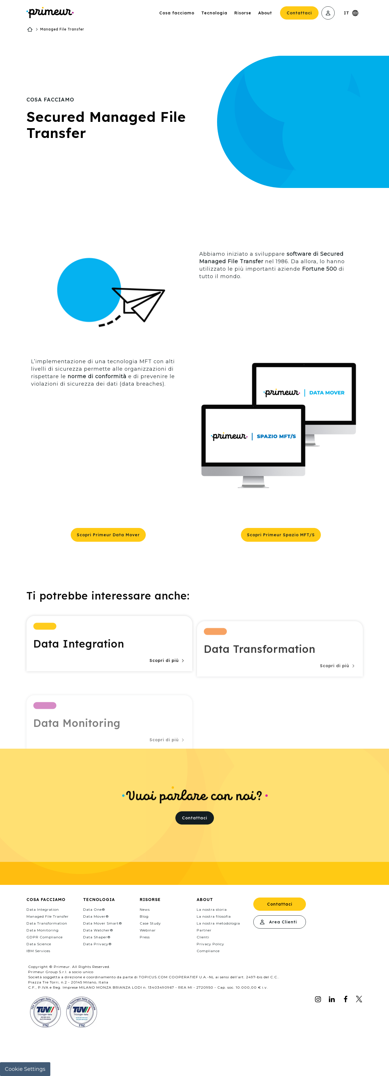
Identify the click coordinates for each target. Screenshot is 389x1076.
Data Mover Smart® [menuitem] (102, 923)
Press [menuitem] (145, 937)
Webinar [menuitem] (148, 930)
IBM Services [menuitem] (38, 951)
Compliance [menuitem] (208, 951)
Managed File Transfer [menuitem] (47, 916)
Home (29, 29)
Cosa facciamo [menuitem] (46, 900)
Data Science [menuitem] (38, 944)
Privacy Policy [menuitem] (210, 944)
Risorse (242, 13)
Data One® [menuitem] (94, 909)
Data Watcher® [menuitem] (98, 930)
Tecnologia (214, 13)
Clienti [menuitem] (203, 937)
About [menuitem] (205, 900)
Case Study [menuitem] (150, 923)
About (265, 13)
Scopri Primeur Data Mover (108, 534)
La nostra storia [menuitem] (212, 909)
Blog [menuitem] (144, 916)
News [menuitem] (145, 909)
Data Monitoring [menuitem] (42, 930)
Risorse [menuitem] (150, 900)
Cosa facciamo (176, 13)
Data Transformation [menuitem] (46, 923)
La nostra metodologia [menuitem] (218, 923)
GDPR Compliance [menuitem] (44, 937)
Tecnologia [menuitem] (99, 900)
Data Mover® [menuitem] (96, 916)
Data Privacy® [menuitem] (97, 944)
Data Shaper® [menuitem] (97, 937)
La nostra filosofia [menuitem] (214, 916)
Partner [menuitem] (204, 930)
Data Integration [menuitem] (42, 909)
